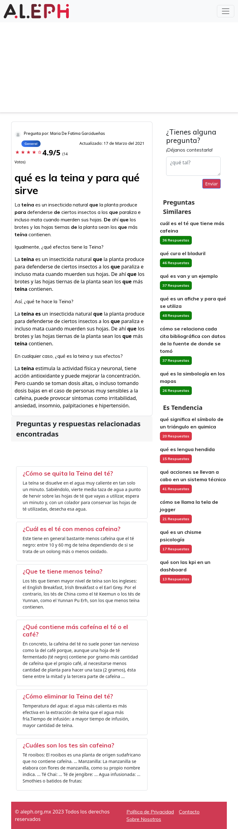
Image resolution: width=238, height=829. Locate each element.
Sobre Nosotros (143, 819)
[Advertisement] (119, 68)
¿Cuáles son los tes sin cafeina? (68, 745)
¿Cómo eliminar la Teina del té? (68, 696)
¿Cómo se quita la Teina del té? (68, 473)
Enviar (211, 184)
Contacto (189, 812)
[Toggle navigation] (225, 11)
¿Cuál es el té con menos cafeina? (72, 529)
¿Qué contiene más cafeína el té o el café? (75, 630)
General (30, 144)
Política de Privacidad (150, 812)
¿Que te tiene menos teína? (63, 571)
